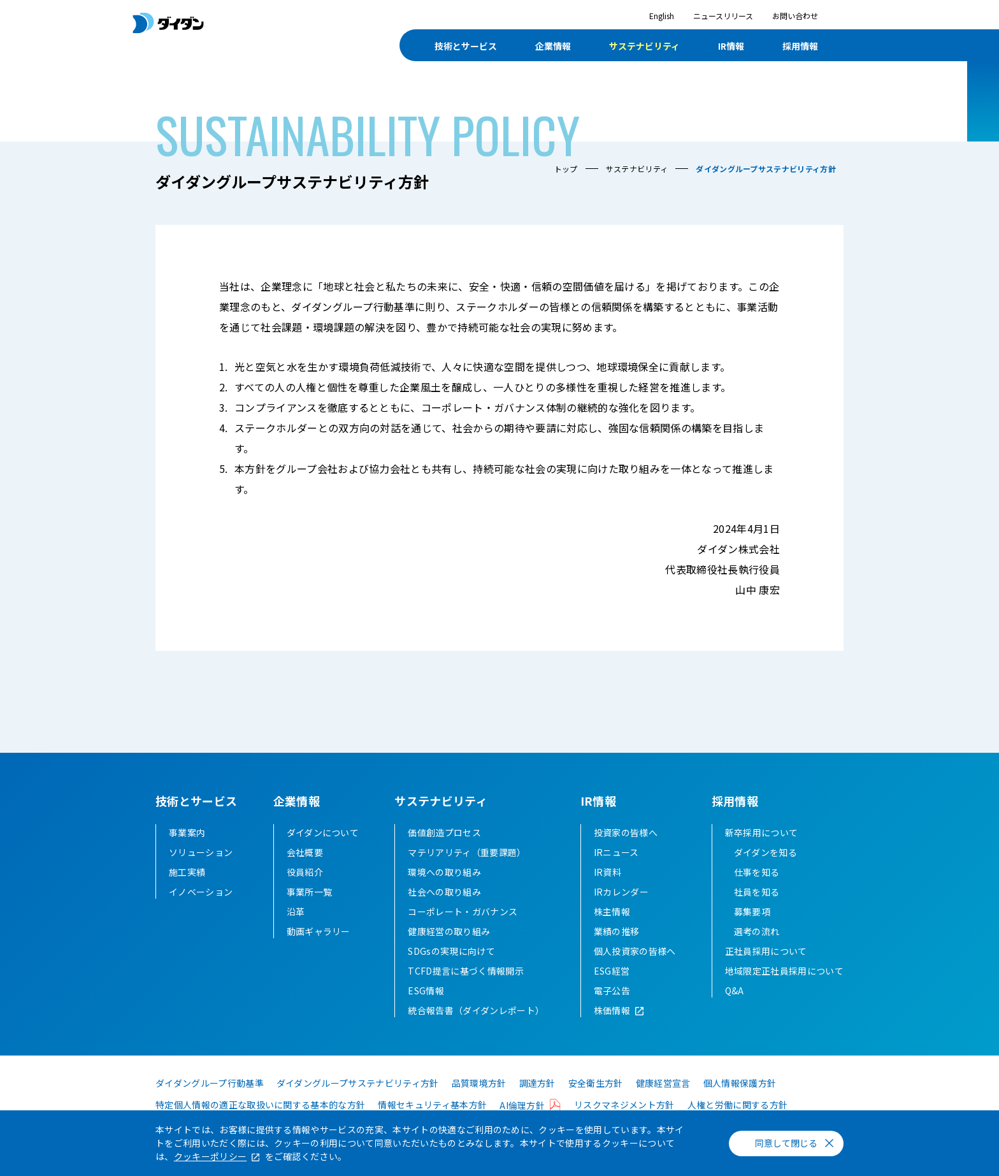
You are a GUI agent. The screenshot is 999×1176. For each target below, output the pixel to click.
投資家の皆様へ (626, 832)
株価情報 (612, 1010)
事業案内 (187, 832)
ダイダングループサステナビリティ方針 (358, 1083)
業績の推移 (617, 931)
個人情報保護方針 (740, 1083)
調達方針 (537, 1083)
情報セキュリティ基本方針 (432, 1104)
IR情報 (731, 46)
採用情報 (800, 46)
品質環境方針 (479, 1083)
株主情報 (612, 911)
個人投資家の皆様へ (635, 951)
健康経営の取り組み (449, 931)
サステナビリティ (644, 46)
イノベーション (201, 891)
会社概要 (305, 852)
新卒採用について (761, 832)
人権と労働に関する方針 (737, 1104)
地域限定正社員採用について (784, 970)
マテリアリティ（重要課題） (467, 852)
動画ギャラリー (318, 931)
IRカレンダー (621, 891)
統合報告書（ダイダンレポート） (476, 1010)
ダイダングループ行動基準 (209, 1083)
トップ (566, 168)
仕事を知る (757, 872)
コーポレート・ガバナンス (462, 911)
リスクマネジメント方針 (624, 1104)
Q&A (734, 990)
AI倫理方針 (522, 1105)
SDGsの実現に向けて (451, 951)
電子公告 (612, 990)
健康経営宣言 (663, 1083)
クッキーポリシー (210, 1156)
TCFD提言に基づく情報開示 (465, 970)
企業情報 (553, 46)
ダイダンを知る (765, 852)
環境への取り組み (444, 872)
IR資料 (607, 872)
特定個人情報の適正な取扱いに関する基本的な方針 (260, 1104)
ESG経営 (612, 970)
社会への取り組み (444, 891)
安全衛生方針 (595, 1083)
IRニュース (616, 852)
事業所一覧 (310, 891)
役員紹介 (305, 872)
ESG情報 (426, 990)
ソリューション (201, 852)
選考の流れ (757, 931)
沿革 (296, 911)
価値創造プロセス (444, 832)
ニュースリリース (723, 15)
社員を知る (757, 891)
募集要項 (752, 911)
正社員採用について (766, 951)
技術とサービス (466, 46)
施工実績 (187, 872)
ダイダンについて (323, 832)
